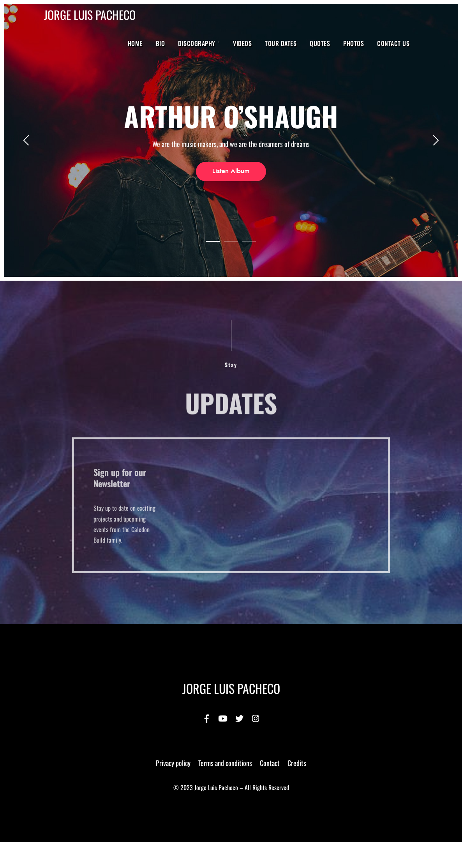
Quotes (320, 43)
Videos (242, 43)
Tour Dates (280, 43)
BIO (160, 43)
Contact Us (393, 43)
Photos (353, 43)
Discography (196, 43)
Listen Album (231, 171)
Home (135, 43)
